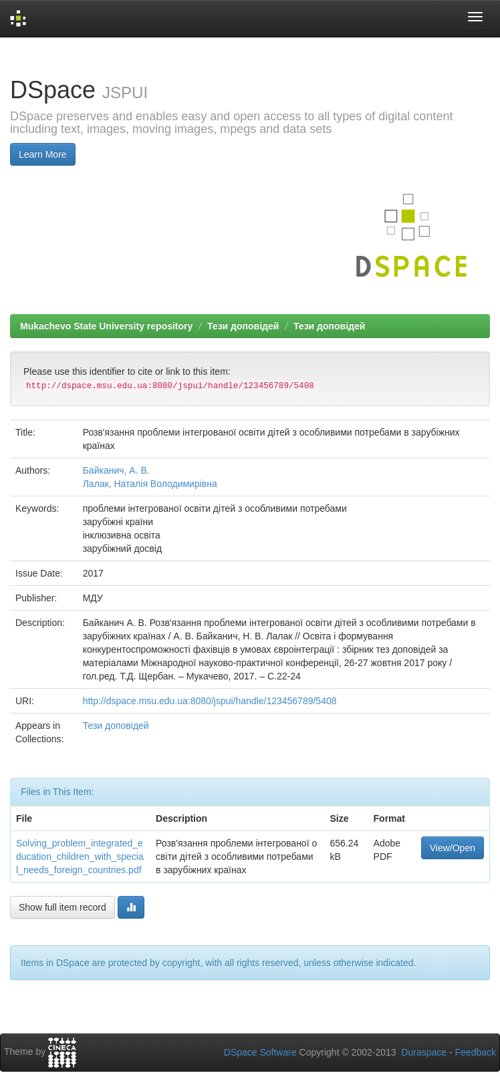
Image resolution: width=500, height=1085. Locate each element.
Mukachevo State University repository (106, 326)
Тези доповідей (243, 326)
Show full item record (62, 907)
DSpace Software (260, 1052)
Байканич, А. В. (116, 470)
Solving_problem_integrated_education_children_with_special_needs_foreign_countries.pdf (80, 856)
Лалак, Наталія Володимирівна (150, 483)
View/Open (452, 847)
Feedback (475, 1052)
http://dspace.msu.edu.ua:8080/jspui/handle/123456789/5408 (210, 700)
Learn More (43, 154)
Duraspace (424, 1052)
